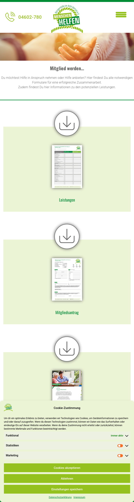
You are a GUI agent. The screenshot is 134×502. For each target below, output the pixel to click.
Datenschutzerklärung (60, 497)
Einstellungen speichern (67, 489)
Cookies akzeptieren (67, 468)
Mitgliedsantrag (67, 312)
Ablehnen (67, 478)
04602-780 (23, 17)
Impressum (79, 497)
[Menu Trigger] (121, 14)
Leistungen (67, 200)
